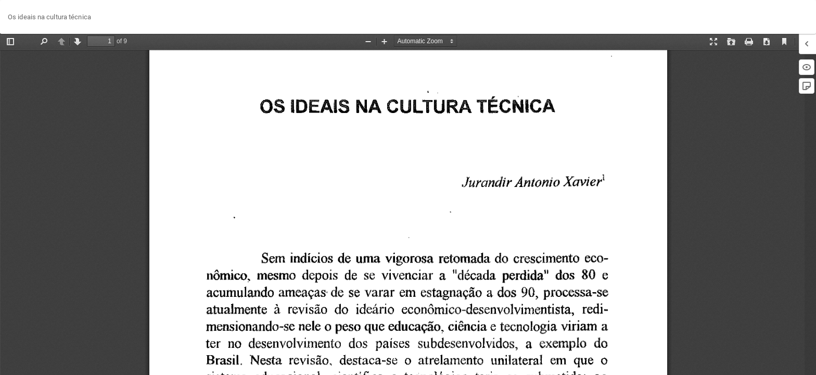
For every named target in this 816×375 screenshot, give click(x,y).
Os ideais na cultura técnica (49, 17)
